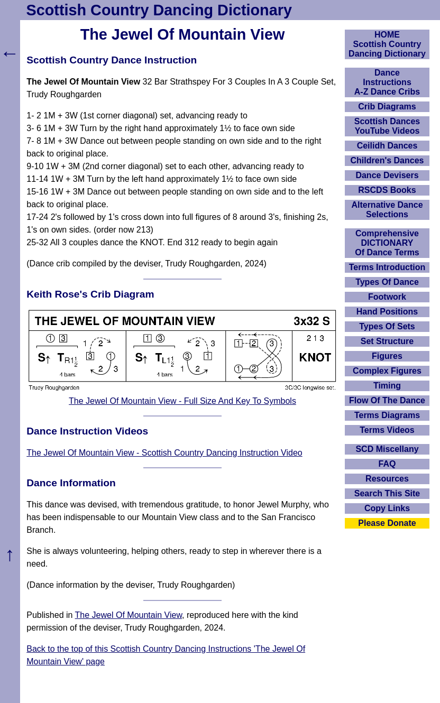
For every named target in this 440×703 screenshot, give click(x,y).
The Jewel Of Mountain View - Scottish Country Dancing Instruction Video (164, 452)
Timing (387, 385)
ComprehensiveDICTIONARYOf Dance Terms (387, 243)
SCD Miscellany (386, 449)
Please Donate (387, 523)
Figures (387, 356)
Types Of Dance (387, 282)
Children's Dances (387, 160)
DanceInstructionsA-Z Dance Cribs (387, 82)
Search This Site (387, 493)
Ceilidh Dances (387, 145)
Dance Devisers (386, 175)
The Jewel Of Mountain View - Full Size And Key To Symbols (182, 400)
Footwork (387, 296)
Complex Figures (387, 370)
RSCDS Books (387, 190)
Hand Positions (387, 311)
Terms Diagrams (387, 415)
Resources (387, 478)
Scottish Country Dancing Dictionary (159, 10)
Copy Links (387, 508)
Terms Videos (387, 430)
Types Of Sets (387, 326)
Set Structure (387, 341)
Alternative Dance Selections (387, 209)
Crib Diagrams (387, 106)
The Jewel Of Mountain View (128, 614)
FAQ (387, 463)
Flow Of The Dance (387, 400)
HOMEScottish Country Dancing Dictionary (387, 44)
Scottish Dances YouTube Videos (387, 126)
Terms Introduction (387, 267)
